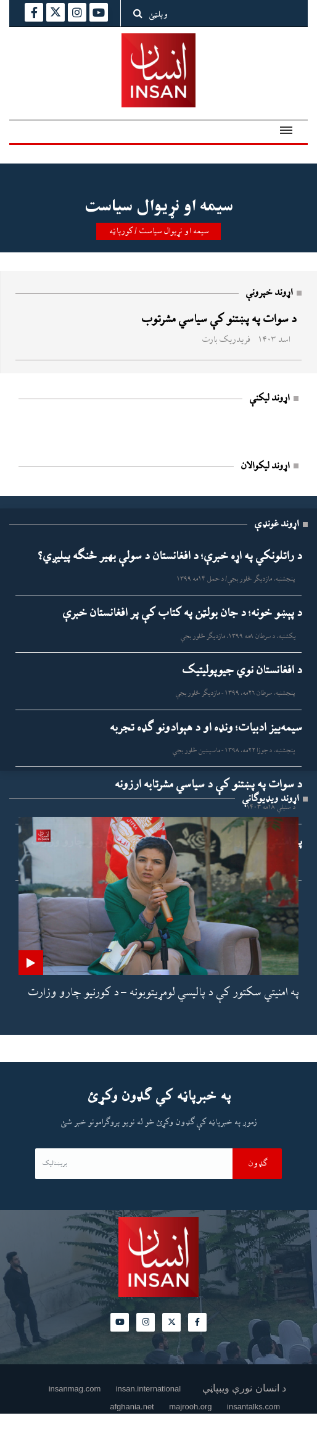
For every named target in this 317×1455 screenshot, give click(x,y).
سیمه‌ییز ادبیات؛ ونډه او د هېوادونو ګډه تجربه (205, 728)
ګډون (257, 1163)
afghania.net (132, 1406)
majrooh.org (190, 1406)
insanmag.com (75, 1388)
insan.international (148, 1388)
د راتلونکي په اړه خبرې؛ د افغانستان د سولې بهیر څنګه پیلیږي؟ (170, 556)
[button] (284, 126)
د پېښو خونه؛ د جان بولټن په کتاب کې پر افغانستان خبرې (182, 613)
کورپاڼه (121, 231)
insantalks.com (253, 1406)
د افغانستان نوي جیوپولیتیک (241, 671)
